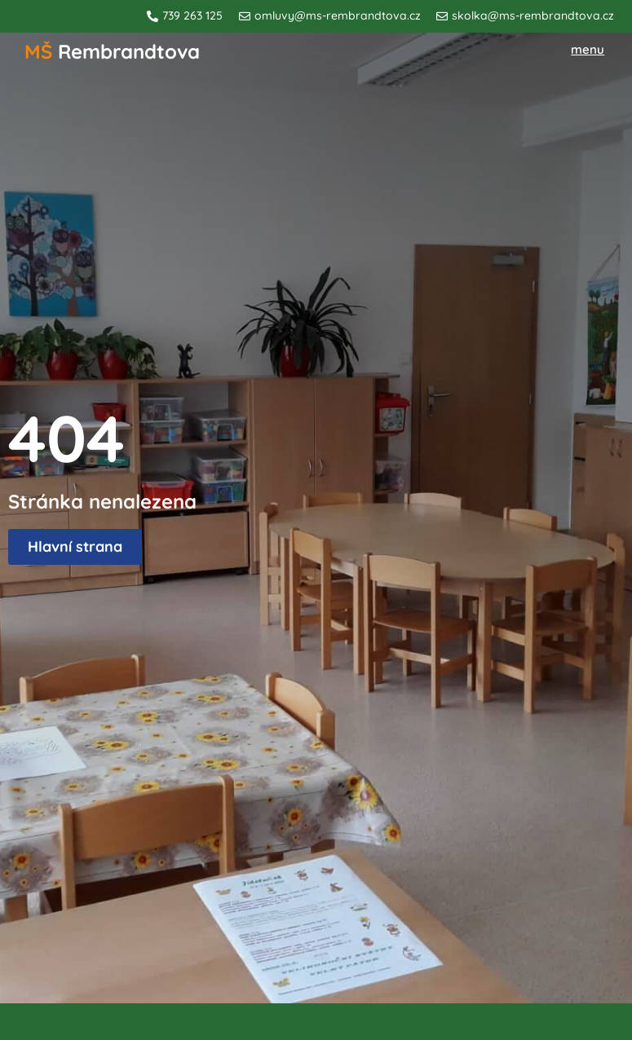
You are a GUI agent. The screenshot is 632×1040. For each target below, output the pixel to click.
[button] (588, 50)
